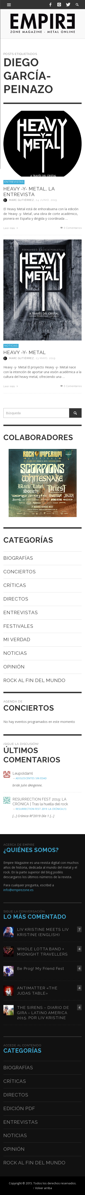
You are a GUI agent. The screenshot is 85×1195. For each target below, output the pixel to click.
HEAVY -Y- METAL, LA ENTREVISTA (29, 191)
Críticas (14, 585)
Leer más (11, 228)
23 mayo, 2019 (45, 358)
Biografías (18, 558)
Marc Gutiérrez (21, 200)
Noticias (11, 345)
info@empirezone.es (18, 890)
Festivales (18, 626)
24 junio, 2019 (46, 200)
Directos (15, 599)
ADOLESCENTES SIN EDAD (31, 778)
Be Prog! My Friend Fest (40, 968)
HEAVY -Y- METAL (24, 352)
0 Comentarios (71, 227)
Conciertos (19, 571)
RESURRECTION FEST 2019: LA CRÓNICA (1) (41, 809)
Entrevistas (14, 181)
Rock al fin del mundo (34, 680)
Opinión (14, 667)
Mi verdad (16, 639)
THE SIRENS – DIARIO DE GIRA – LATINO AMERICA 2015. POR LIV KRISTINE (43, 1012)
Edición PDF (19, 1108)
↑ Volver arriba (42, 1188)
